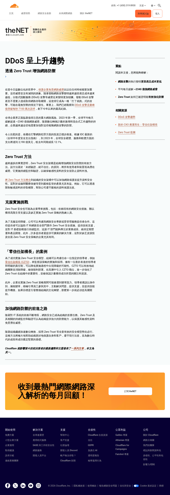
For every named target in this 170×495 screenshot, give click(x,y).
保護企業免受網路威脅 (51, 89)
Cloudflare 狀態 (68, 460)
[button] (142, 5)
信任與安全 (125, 486)
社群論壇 (64, 445)
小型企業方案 (12, 440)
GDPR (91, 445)
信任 (90, 440)
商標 (161, 486)
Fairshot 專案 (122, 454)
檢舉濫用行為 (94, 460)
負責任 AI (92, 450)
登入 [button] (157, 13)
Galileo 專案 (121, 435)
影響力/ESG (149, 464)
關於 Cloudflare (150, 435)
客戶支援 (64, 440)
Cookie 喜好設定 (145, 485)
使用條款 (91, 486)
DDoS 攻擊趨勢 (126, 116)
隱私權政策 (79, 486)
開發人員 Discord (68, 450)
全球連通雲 (38, 435)
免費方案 (9, 435)
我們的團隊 (148, 445)
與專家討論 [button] (143, 13)
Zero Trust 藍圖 (126, 132)
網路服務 (37, 450)
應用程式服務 (39, 440)
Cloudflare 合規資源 (98, 435)
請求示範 (9, 455)
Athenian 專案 (122, 440)
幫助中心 (64, 435)
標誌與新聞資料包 (152, 450)
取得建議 (9, 450)
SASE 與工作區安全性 (44, 445)
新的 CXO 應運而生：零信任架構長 (138, 124)
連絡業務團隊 (12, 460)
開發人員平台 (39, 455)
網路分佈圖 (148, 440)
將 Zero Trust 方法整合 (18, 179)
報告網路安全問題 (108, 486)
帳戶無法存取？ (68, 455)
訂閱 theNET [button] (130, 391)
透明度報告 (93, 455)
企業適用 (9, 445)
